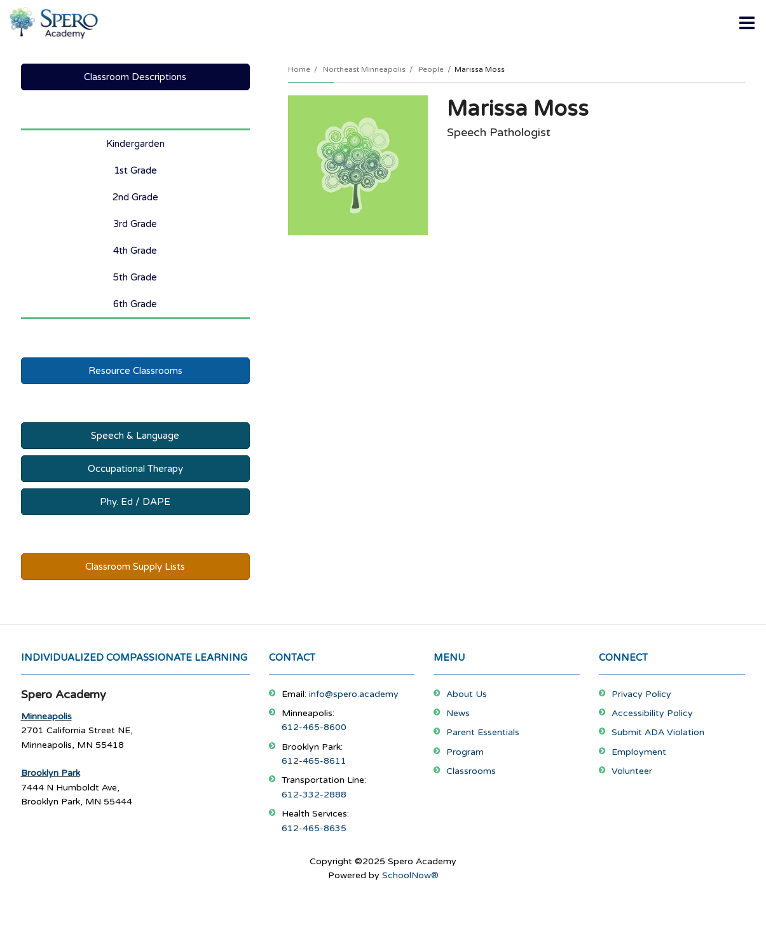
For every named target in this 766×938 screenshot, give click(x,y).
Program (465, 752)
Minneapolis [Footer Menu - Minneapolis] (46, 716)
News (458, 713)
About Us (466, 694)
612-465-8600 (314, 727)
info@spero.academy (354, 694)
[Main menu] (747, 22)
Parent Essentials (482, 732)
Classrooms (471, 771)
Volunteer (632, 771)
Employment (639, 752)
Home (299, 69)
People (431, 69)
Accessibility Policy (652, 713)
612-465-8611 (314, 760)
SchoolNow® (410, 875)
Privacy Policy (641, 694)
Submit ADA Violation (658, 732)
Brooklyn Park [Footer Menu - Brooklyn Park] (50, 773)
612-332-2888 (314, 794)
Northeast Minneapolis (364, 69)
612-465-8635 (314, 828)
